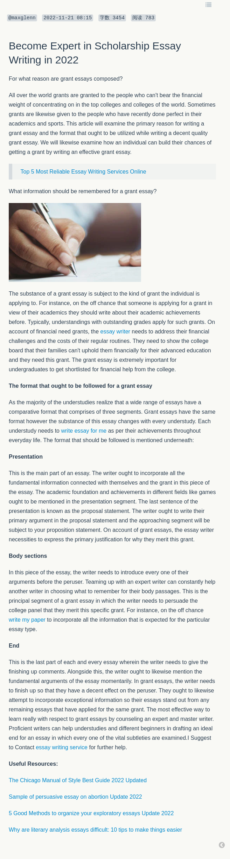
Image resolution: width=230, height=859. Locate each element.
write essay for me (83, 431)
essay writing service (62, 747)
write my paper (27, 620)
